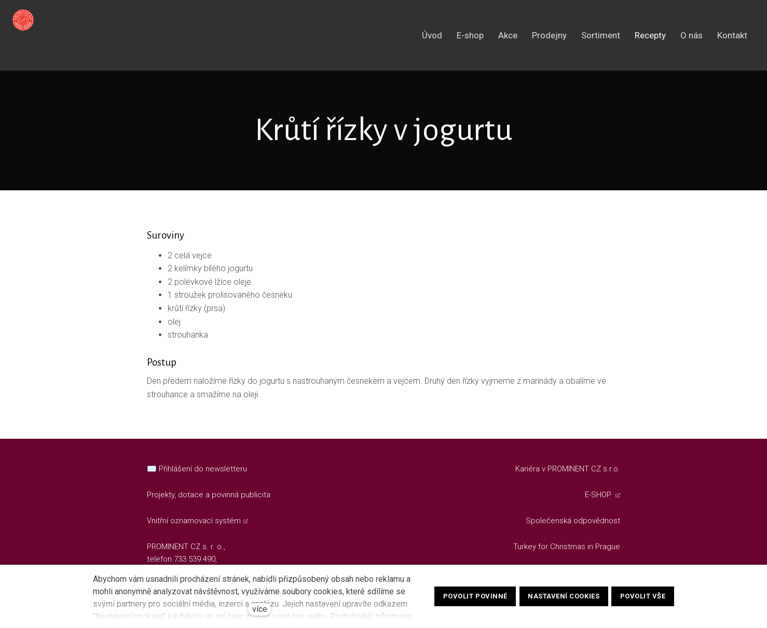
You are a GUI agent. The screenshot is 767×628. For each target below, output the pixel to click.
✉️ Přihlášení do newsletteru (197, 468)
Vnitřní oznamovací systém (194, 520)
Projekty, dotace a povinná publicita (208, 494)
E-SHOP (599, 494)
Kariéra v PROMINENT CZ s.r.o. (567, 468)
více (259, 609)
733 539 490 (194, 559)
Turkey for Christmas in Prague (566, 546)
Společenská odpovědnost (573, 520)
